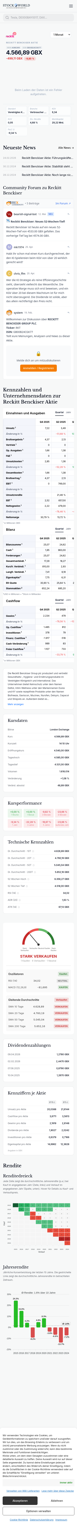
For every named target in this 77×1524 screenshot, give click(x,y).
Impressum (61, 1519)
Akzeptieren (20, 1500)
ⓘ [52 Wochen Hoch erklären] (28, 879)
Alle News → (66, 147)
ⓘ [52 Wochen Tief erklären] (27, 886)
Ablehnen (57, 1500)
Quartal (59, 412)
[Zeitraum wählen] (60, 34)
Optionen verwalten (38, 1511)
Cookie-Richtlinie (19, 1519)
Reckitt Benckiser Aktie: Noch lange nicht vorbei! (48, 174)
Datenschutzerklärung (41, 1519)
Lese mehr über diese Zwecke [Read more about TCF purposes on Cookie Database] (58, 1490)
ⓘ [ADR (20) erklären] (20, 900)
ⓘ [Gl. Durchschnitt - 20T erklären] (34, 858)
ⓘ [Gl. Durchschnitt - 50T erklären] (34, 865)
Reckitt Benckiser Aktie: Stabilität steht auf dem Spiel (48, 166)
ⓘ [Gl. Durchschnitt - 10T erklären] (33, 851)
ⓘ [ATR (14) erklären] (19, 907)
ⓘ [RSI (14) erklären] (18, 893)
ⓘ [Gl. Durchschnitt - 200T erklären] (35, 872)
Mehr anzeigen (16, 704)
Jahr (68, 412)
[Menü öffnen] (71, 6)
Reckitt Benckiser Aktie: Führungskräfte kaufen (48, 157)
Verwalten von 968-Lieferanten (23, 1490)
